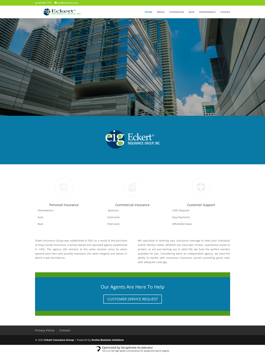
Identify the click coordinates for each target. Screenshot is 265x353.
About (161, 12)
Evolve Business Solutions (108, 340)
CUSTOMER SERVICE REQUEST (132, 299)
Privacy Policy (45, 330)
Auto (192, 12)
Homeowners (207, 12)
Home (148, 12)
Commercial (176, 12)
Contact (225, 12)
